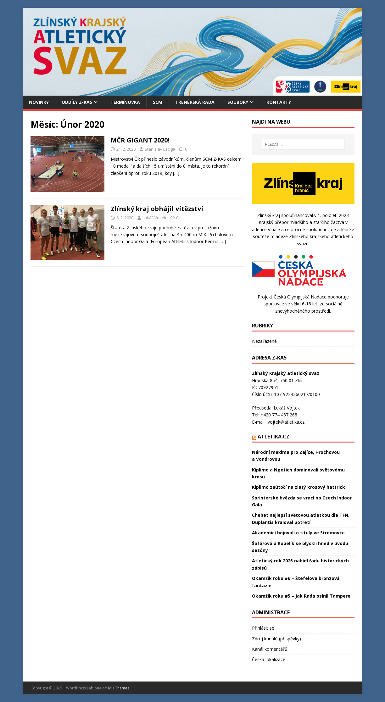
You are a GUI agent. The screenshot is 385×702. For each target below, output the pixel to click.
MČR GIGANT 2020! (140, 140)
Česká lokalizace (268, 659)
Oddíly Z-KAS (77, 102)
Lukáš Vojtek (154, 217)
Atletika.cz (273, 436)
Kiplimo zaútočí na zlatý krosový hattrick (298, 487)
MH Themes (118, 688)
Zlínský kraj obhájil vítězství (157, 208)
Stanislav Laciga (160, 149)
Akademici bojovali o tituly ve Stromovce (298, 533)
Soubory (237, 102)
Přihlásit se (263, 628)
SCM (157, 102)
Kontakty (278, 102)
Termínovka (125, 102)
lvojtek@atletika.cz (285, 422)
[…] (176, 173)
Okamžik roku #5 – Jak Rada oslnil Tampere (301, 596)
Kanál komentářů (269, 649)
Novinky (39, 102)
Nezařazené (264, 341)
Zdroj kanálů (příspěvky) (276, 639)
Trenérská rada (195, 102)
